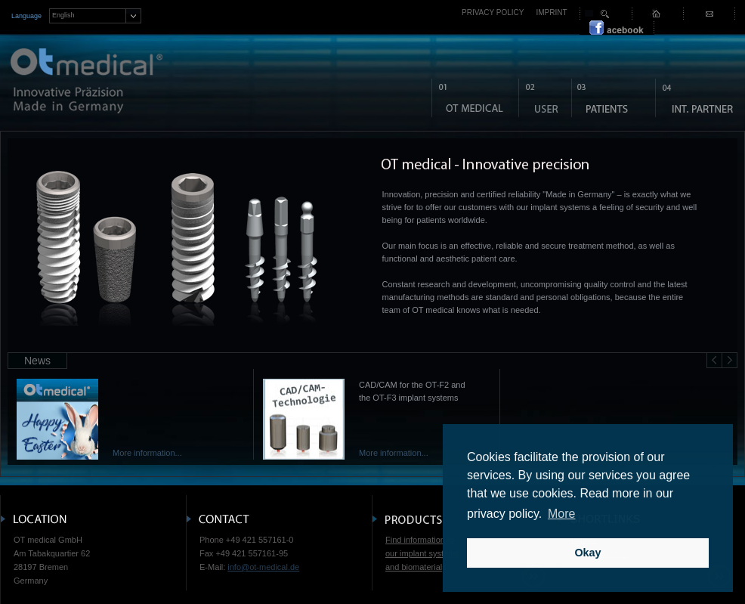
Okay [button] (587, 553)
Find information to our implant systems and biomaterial (422, 553)
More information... (147, 452)
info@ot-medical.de (263, 566)
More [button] (561, 513)
